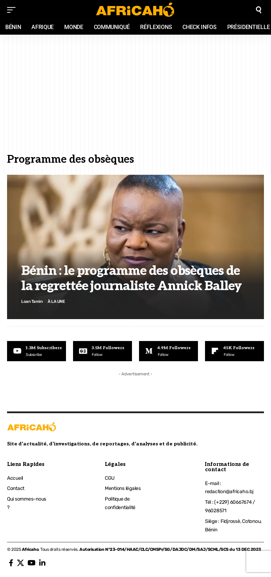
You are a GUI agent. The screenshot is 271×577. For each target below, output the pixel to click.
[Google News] (102, 351)
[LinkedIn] (42, 563)
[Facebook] (11, 563)
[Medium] (168, 351)
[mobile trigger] (13, 10)
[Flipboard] (234, 351)
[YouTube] (31, 563)
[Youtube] (36, 351)
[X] (20, 563)
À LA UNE (56, 301)
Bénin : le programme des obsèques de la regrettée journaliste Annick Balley (131, 278)
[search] (258, 9)
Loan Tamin (31, 301)
